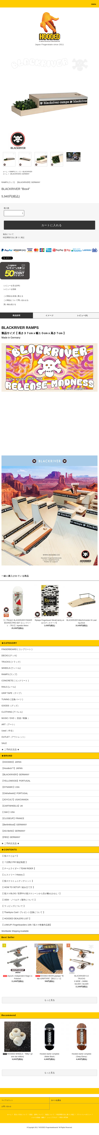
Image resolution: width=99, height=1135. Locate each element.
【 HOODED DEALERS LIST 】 (16, 918)
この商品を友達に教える (11, 296)
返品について (8, 234)
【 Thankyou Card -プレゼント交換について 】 (23, 912)
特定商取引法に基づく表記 (13, 237)
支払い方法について (20, 1114)
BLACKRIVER (27, 171)
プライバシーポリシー (84, 1114)
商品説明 (16, 315)
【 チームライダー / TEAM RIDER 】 (18, 868)
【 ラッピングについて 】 (13, 906)
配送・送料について (36, 1114)
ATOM (66, 1117)
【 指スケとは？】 (10, 856)
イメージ (49, 315)
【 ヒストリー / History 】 (13, 875)
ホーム (5, 171)
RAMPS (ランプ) (15, 171)
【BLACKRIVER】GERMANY (19, 174)
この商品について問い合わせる (14, 300)
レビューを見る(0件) (10, 286)
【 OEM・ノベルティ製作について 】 (19, 900)
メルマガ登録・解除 (38, 1117)
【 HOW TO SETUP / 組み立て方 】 (18, 887)
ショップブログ (52, 1117)
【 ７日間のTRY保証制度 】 (14, 862)
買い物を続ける (8, 304)
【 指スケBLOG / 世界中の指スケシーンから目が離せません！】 (31, 893)
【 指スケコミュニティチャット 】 (17, 881)
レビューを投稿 (8, 289)
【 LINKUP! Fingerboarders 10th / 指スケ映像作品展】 (26, 925)
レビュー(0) (82, 315)
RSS (61, 1117)
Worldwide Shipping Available (15, 931)
